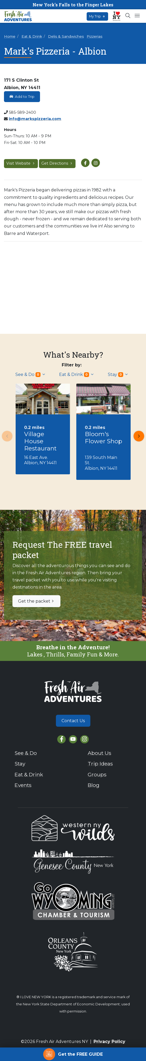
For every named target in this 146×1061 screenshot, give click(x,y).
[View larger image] (73, 285)
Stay (118, 374)
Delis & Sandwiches (66, 36)
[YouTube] (73, 739)
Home (9, 36)
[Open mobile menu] (137, 15)
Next (137, 436)
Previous (5, 436)
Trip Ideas (100, 763)
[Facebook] (61, 739)
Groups (97, 774)
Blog (93, 785)
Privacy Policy (109, 1041)
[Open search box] (128, 15)
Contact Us (73, 720)
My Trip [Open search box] (97, 16)
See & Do (30, 374)
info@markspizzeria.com (35, 118)
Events (23, 785)
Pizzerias (94, 36)
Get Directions (57, 163)
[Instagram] (84, 739)
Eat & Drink (31, 36)
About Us (99, 753)
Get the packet (36, 601)
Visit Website (21, 163)
